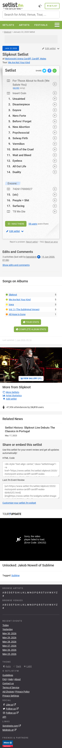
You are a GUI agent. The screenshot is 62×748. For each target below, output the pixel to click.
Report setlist (32, 242)
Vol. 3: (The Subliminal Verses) (24, 309)
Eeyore (17, 110)
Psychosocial (21, 132)
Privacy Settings (10, 699)
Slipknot (9, 54)
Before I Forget (22, 121)
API (4, 720)
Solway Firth (20, 138)
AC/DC (16, 88)
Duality (17, 172)
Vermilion (18, 143)
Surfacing (18, 206)
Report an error (51, 242)
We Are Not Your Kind (20, 299)
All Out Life (19, 166)
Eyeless (17, 160)
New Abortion (21, 127)
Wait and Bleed (22, 155)
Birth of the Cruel (23, 149)
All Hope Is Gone (17, 314)
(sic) (15, 194)
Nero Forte (19, 115)
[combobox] (31, 14)
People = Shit (21, 200)
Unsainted (19, 98)
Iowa (11, 304)
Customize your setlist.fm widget (19, 503)
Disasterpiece (21, 104)
